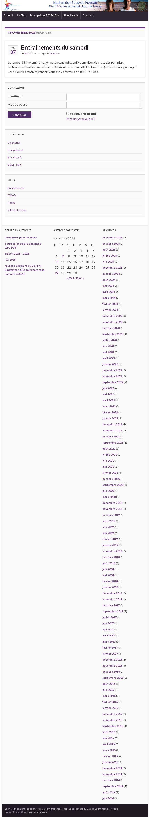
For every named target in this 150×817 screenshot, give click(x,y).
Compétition (15, 150)
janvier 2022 (110, 418)
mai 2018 (108, 575)
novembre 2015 (112, 719)
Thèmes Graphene (37, 812)
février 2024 (110, 303)
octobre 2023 (111, 328)
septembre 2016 (112, 677)
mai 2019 (108, 533)
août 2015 (108, 732)
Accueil (8, 15)
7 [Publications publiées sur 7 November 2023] (63, 256)
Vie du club (14, 164)
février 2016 (110, 701)
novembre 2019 (112, 508)
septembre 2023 (112, 334)
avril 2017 (108, 635)
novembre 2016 (112, 665)
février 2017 (110, 647)
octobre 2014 (111, 780)
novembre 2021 (112, 430)
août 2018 (108, 563)
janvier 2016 (110, 707)
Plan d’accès (71, 15)
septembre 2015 (112, 726)
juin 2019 (108, 527)
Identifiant (15, 96)
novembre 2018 (112, 551)
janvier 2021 (110, 472)
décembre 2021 (112, 424)
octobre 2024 (111, 273)
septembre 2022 (112, 382)
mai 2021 (108, 466)
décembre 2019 (112, 502)
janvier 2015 (110, 762)
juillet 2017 (109, 617)
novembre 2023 (112, 321)
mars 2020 (109, 496)
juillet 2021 (109, 454)
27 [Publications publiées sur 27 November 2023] (56, 273)
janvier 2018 (110, 587)
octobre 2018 (111, 557)
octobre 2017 (111, 605)
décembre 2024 (112, 267)
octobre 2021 (111, 436)
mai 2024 (108, 285)
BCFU (27, 53)
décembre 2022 (112, 370)
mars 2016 (109, 695)
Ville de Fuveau (17, 210)
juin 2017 (108, 623)
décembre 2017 (112, 593)
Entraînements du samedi (55, 47)
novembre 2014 (112, 774)
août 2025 (108, 249)
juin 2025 (108, 261)
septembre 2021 (112, 442)
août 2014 (108, 792)
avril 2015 (108, 744)
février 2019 (110, 539)
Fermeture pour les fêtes (21, 237)
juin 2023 (108, 346)
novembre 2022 (112, 376)
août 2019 (108, 520)
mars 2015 (109, 750)
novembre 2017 (112, 599)
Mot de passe (17, 104)
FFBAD (12, 195)
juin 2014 (108, 798)
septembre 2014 (112, 786)
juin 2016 (108, 689)
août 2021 (108, 448)
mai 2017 (108, 629)
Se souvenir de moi (83, 113)
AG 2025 (10, 259)
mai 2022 (108, 394)
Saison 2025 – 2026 (17, 253)
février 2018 (110, 581)
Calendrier (54, 53)
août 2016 (108, 683)
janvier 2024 (110, 309)
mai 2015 (108, 738)
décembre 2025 (112, 237)
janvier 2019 (110, 545)
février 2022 (110, 412)
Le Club (21, 15)
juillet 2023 (109, 340)
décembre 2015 (112, 713)
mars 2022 (109, 406)
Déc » (80, 278)
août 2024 (108, 279)
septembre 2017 (112, 611)
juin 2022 (108, 388)
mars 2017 (109, 641)
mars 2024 (109, 297)
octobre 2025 (111, 243)
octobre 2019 (111, 514)
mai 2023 (108, 352)
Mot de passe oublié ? (81, 119)
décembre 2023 (112, 315)
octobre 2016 (111, 671)
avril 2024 (108, 291)
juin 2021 (108, 460)
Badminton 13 (16, 187)
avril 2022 (108, 400)
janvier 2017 (110, 653)
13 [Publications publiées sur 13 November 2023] (56, 262)
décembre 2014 (112, 768)
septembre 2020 (112, 484)
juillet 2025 (109, 255)
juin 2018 (108, 569)
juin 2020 (108, 490)
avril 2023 (108, 358)
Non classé (14, 157)
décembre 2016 (112, 659)
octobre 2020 (111, 478)
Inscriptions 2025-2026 (44, 15)
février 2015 (110, 756)
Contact (88, 15)
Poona (11, 202)
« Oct (70, 278)
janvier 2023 (110, 364)
